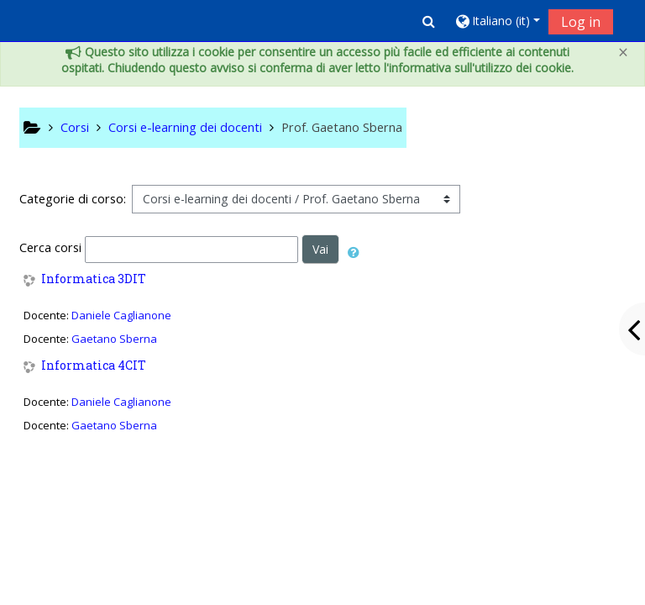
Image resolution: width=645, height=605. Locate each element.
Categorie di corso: (72, 199)
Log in (580, 22)
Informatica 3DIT (93, 279)
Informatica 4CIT (93, 366)
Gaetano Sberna (114, 338)
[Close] (623, 52)
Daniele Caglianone (121, 315)
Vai (320, 249)
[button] (428, 21)
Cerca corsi (50, 247)
